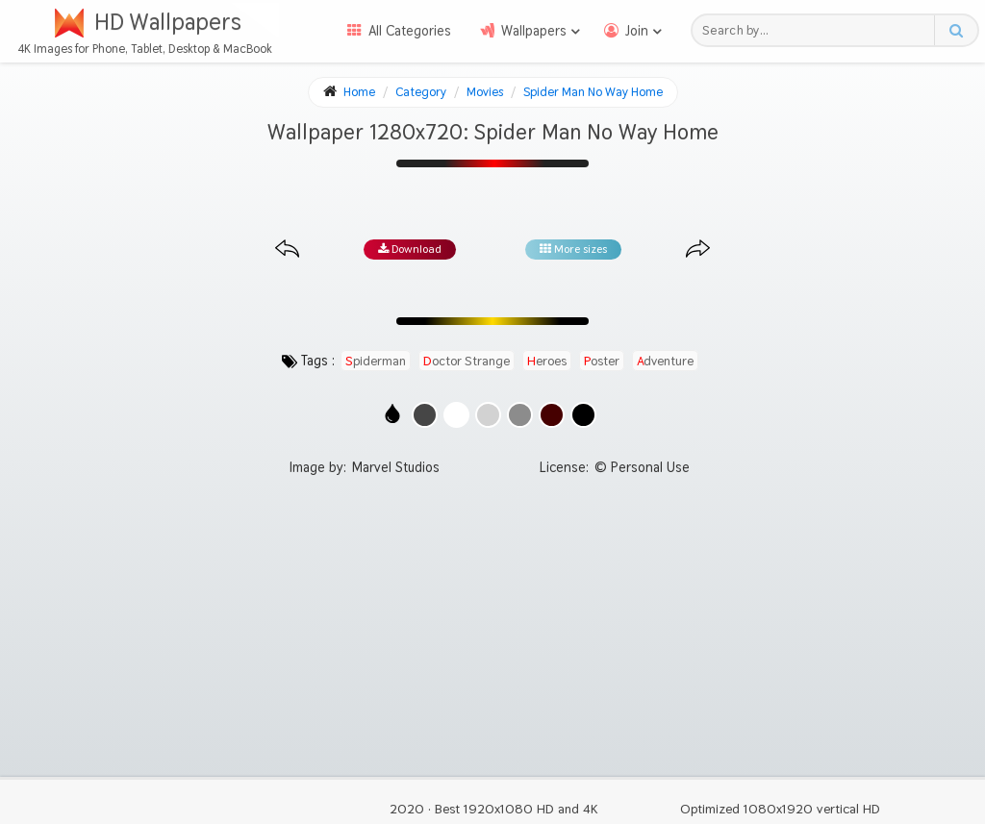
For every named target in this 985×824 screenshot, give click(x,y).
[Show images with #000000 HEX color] (583, 415)
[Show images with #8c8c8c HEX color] (520, 415)
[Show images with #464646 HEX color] (425, 415)
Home (359, 92)
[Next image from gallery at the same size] (698, 249)
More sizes (573, 249)
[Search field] (818, 30)
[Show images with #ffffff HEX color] (456, 415)
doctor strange (466, 360)
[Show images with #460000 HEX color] (552, 415)
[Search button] (955, 30)
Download (410, 249)
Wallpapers (534, 30)
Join (636, 30)
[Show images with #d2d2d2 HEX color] (488, 415)
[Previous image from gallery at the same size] (287, 249)
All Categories (409, 30)
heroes (547, 360)
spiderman (375, 360)
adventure (665, 360)
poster (601, 360)
